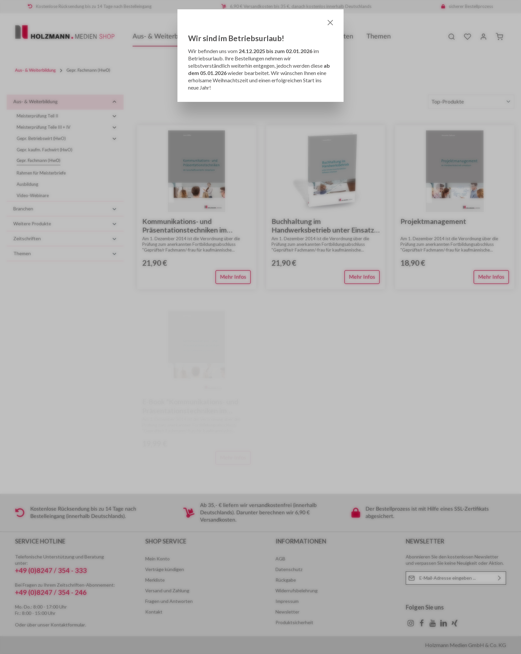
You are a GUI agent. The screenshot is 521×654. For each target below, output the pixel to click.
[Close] (330, 22)
